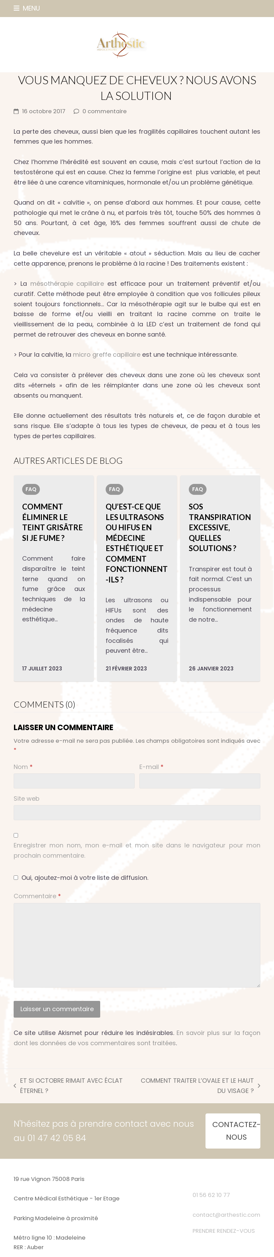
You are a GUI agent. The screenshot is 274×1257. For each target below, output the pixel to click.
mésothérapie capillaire (67, 283)
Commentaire (37, 896)
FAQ (31, 489)
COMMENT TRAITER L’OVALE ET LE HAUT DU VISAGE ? (196, 1086)
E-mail (151, 767)
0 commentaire (104, 111)
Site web (27, 798)
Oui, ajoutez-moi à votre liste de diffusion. (81, 877)
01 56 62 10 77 (211, 1195)
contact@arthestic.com (226, 1215)
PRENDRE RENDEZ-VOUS (224, 1231)
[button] (27, 8)
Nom (23, 767)
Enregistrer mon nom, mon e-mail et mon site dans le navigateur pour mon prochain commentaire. (137, 850)
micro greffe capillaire (106, 354)
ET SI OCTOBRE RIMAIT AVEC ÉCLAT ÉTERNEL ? (68, 1086)
